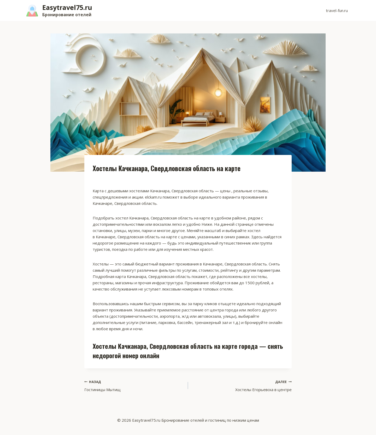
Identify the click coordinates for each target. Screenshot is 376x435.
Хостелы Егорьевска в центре (242, 385)
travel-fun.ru (337, 10)
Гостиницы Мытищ (134, 385)
